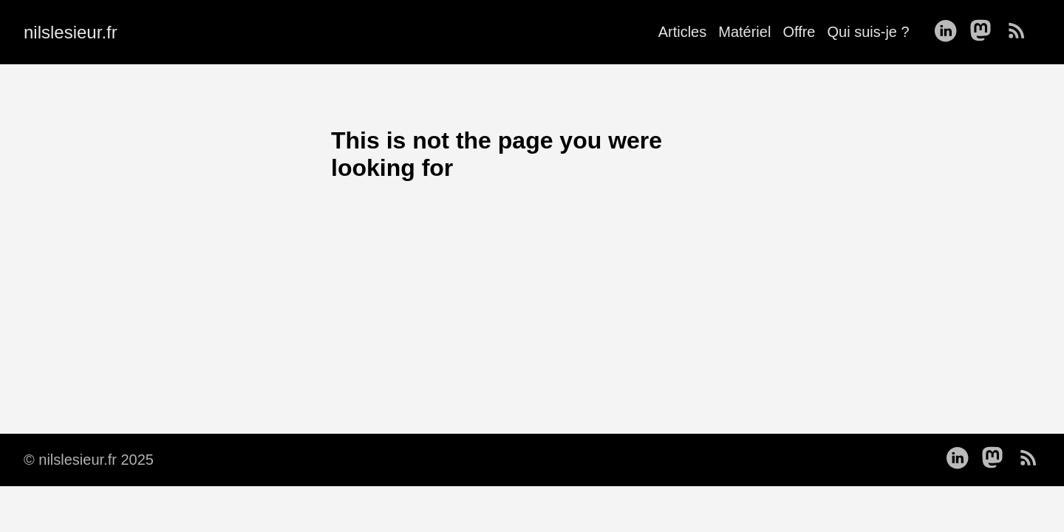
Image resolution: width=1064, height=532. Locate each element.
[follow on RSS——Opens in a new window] (1021, 31)
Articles (682, 32)
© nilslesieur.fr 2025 (89, 459)
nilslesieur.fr (70, 32)
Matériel (744, 32)
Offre (798, 32)
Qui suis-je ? (868, 32)
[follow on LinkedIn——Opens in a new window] (949, 31)
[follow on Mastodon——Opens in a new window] (985, 31)
